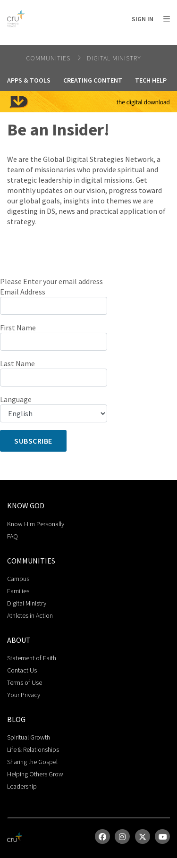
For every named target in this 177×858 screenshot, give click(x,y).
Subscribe (33, 441)
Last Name (17, 363)
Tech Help (151, 80)
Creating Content (92, 80)
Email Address (22, 291)
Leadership (22, 786)
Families (18, 591)
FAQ (12, 536)
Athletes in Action (30, 615)
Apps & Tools (29, 80)
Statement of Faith (31, 658)
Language (16, 399)
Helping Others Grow (35, 774)
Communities (49, 58)
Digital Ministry (114, 58)
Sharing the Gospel (32, 761)
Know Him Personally (35, 524)
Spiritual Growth (28, 737)
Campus (18, 578)
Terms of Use (24, 682)
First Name (18, 327)
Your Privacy (23, 694)
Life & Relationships (33, 749)
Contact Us (22, 670)
